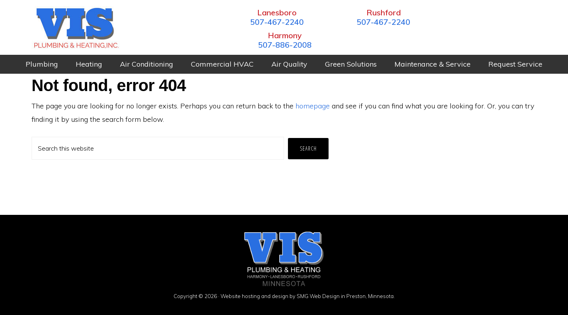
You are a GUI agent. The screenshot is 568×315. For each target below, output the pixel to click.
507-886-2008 (483, 22)
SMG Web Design (318, 296)
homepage (312, 105)
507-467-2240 (270, 22)
